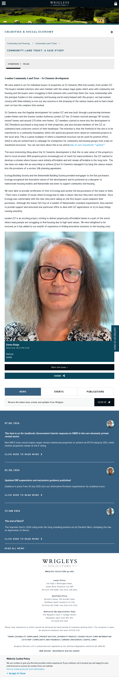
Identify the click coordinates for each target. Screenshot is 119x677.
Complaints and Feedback (46, 640)
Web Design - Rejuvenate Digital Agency (59, 651)
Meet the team (58, 367)
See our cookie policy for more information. (26, 669)
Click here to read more (22, 454)
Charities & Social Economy (29, 31)
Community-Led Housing (18, 43)
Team (26, 64)
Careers (66, 640)
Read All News (15, 548)
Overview (13, 64)
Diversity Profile (67, 637)
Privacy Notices (48, 637)
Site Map (27, 640)
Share (57, 375)
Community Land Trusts (46, 43)
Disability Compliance (26, 637)
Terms (10, 637)
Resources (76, 640)
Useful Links (90, 640)
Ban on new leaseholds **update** (87, 144)
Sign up (104, 402)
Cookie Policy (85, 637)
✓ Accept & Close (16, 673)
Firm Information (102, 637)
